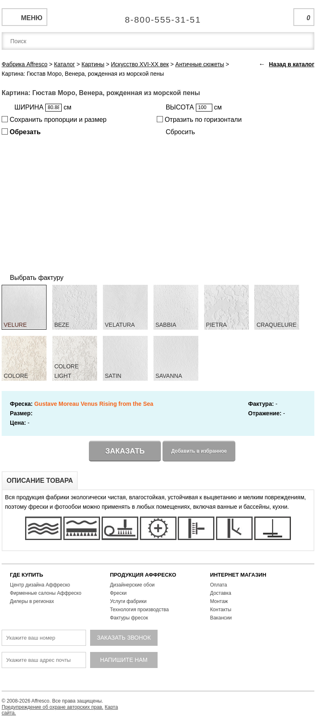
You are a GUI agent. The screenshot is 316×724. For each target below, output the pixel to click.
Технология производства (139, 609)
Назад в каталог (291, 64)
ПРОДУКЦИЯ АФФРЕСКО (143, 575)
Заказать (125, 451)
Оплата (218, 585)
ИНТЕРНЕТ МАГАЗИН (238, 575)
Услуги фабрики (128, 601)
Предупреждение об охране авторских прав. (52, 707)
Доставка (220, 593)
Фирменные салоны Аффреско (45, 593)
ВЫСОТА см (194, 108)
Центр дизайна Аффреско (40, 585)
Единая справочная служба (158, 16)
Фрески (118, 593)
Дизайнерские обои (132, 585)
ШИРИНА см (42, 108)
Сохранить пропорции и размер (54, 119)
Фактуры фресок (129, 618)
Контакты (220, 609)
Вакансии (221, 618)
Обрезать (21, 131)
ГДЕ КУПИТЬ (26, 575)
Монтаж (219, 601)
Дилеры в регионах (32, 601)
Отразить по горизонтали (199, 119)
